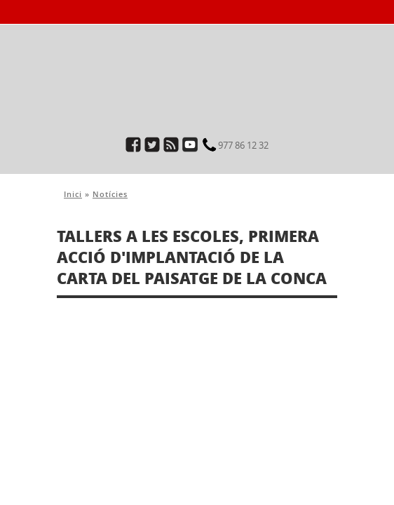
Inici (73, 194)
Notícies (110, 194)
